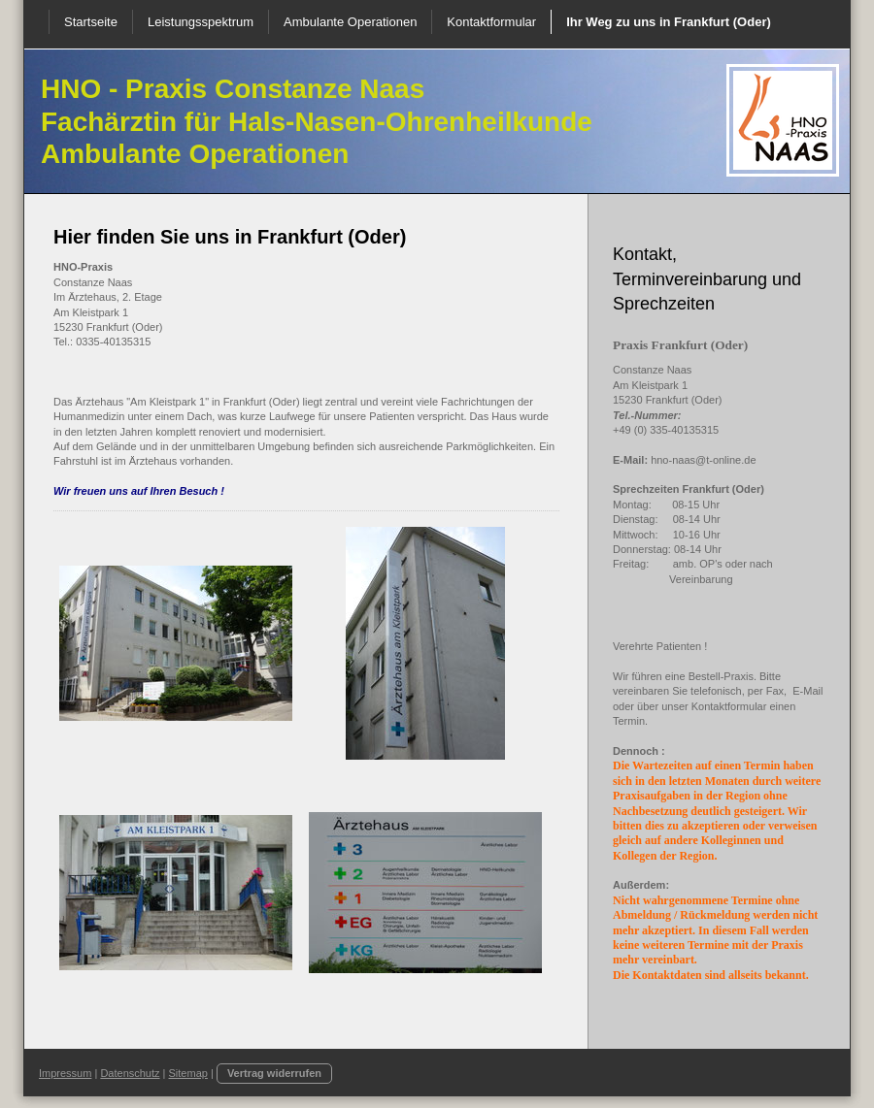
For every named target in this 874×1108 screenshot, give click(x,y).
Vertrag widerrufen (274, 1073)
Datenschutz (129, 1073)
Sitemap (188, 1073)
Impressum (65, 1073)
